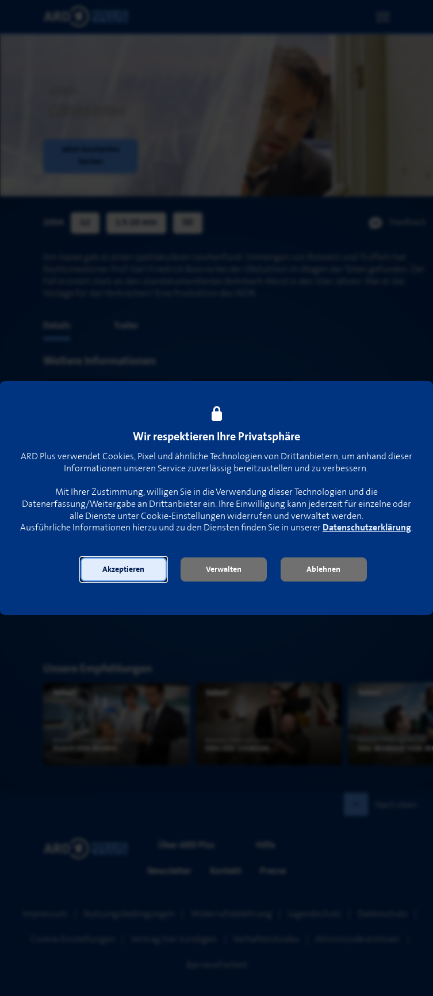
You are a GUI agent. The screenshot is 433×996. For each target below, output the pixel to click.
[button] (124, 569)
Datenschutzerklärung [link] (367, 527)
